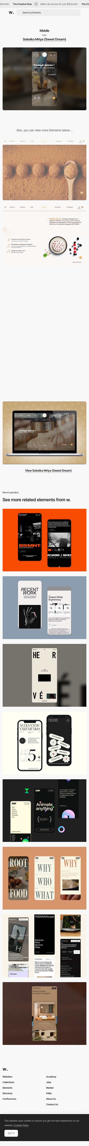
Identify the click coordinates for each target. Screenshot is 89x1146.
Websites (7, 1076)
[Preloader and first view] (44, 366)
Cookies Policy (21, 1125)
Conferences (9, 1098)
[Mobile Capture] (44, 540)
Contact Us (52, 1104)
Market (50, 1087)
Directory (7, 1093)
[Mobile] (44, 675)
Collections (8, 1082)
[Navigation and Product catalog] (44, 300)
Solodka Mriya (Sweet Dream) (44, 39)
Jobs (48, 1082)
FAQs (49, 1093)
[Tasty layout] (44, 235)
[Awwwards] (11, 12)
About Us (51, 1098)
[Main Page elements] (44, 168)
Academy (51, 1076)
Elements (7, 1087)
